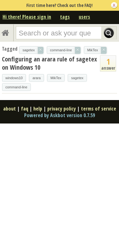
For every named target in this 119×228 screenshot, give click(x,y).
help (37, 108)
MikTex (55, 78)
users (84, 16)
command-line (16, 87)
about (9, 108)
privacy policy (61, 108)
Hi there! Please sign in (27, 16)
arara (36, 78)
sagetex (77, 78)
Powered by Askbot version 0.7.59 (59, 115)
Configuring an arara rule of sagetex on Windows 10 (49, 63)
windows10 (14, 78)
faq (24, 108)
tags (65, 16)
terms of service (98, 108)
